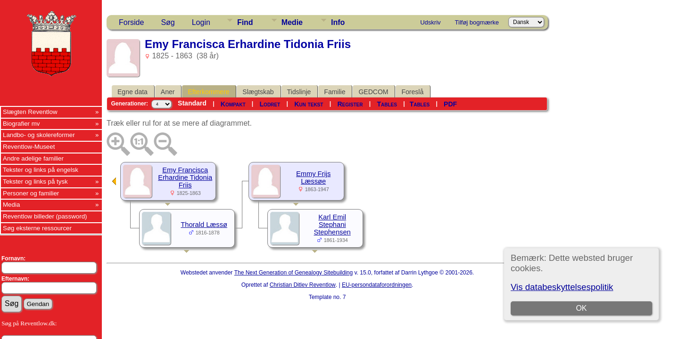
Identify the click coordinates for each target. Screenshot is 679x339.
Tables (387, 104)
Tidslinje (299, 92)
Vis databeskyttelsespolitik (562, 287)
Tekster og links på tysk (35, 181)
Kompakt (233, 104)
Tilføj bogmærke (477, 22)
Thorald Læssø (204, 224)
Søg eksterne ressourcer (37, 228)
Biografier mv (21, 123)
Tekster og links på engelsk (40, 169)
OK (581, 308)
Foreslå (412, 92)
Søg (167, 22)
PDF (450, 104)
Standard (192, 103)
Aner (168, 92)
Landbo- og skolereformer (39, 134)
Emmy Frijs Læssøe (313, 177)
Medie (292, 22)
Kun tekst (308, 104)
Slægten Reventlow (30, 111)
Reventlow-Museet (29, 146)
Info (338, 22)
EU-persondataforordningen (377, 285)
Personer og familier (31, 193)
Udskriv (430, 22)
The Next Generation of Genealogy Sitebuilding (293, 272)
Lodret (270, 104)
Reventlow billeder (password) (45, 216)
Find (245, 22)
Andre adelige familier (33, 158)
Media (11, 204)
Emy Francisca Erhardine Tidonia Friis (185, 177)
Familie (334, 92)
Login (201, 22)
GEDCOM (373, 92)
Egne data (132, 92)
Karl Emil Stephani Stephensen (332, 224)
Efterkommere (208, 92)
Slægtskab (257, 92)
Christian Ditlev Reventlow (303, 285)
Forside (131, 22)
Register (350, 104)
